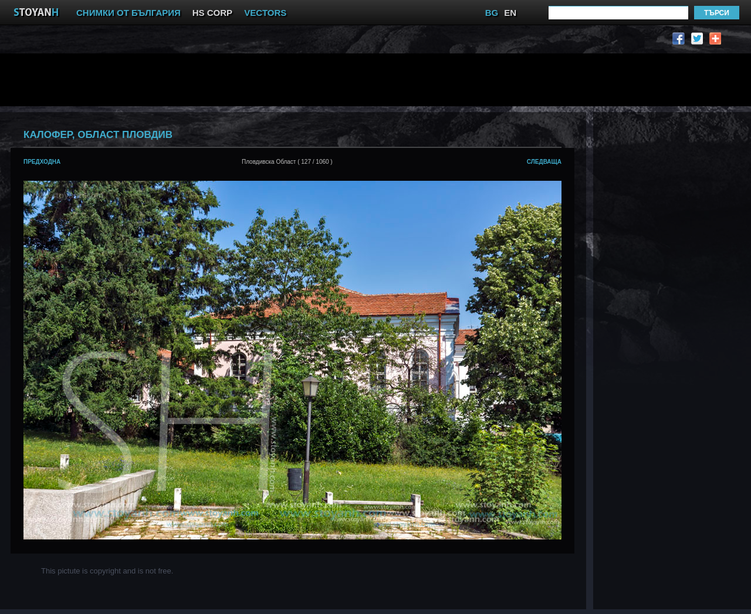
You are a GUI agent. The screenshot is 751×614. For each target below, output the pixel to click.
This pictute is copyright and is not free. (107, 570)
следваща (544, 161)
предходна (41, 161)
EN (510, 13)
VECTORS (265, 13)
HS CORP (212, 13)
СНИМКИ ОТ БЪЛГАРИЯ (128, 13)
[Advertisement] (296, 79)
